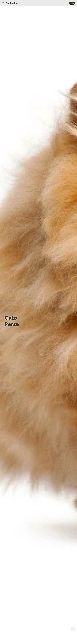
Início (72, 3)
